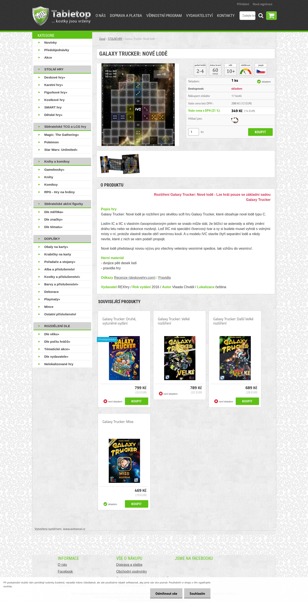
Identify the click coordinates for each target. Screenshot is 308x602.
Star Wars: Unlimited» (60, 149)
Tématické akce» (57, 349)
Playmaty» (52, 299)
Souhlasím (197, 593)
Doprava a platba (126, 15)
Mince (48, 306)
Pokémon (51, 142)
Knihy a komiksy (57, 161)
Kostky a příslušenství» (62, 277)
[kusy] (193, 132)
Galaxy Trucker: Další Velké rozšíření (233, 321)
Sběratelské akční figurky (63, 204)
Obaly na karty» (56, 247)
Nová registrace (262, 4)
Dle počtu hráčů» (57, 341)
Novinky (50, 42)
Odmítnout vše (166, 593)
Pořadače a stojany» (59, 262)
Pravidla (164, 277)
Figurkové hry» (55, 92)
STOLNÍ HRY (54, 69)
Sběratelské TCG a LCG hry (65, 126)
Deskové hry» (54, 77)
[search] (260, 16)
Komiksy (51, 184)
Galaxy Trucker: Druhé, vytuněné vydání (119, 321)
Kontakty (226, 15)
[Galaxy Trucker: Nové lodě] (138, 65)
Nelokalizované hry (58, 364)
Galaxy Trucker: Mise (117, 422)
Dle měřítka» (53, 212)
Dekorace (51, 292)
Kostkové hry (54, 100)
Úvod (102, 39)
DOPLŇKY (52, 238)
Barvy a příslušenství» (61, 284)
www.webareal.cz (74, 528)
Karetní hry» (53, 85)
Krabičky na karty (57, 254)
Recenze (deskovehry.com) (134, 277)
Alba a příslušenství (59, 269)
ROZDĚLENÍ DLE (57, 326)
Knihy (48, 177)
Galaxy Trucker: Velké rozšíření (174, 321)
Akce (48, 57)
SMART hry (53, 107)
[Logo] (61, 16)
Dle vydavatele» (56, 356)
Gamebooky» (54, 169)
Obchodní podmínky (131, 571)
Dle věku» (51, 334)
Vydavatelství (199, 15)
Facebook (65, 571)
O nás (101, 15)
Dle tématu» (53, 227)
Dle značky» (53, 219)
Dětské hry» (53, 115)
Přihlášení (243, 4)
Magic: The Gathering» (61, 134)
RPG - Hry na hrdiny (59, 192)
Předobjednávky (56, 50)
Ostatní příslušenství (60, 314)
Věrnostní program (164, 15)
